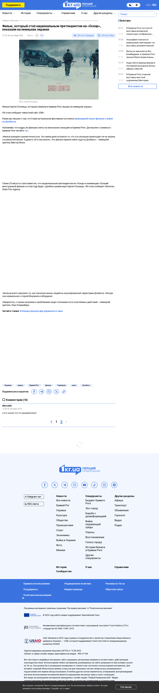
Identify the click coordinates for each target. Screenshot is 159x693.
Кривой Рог (34, 385)
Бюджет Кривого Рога (95, 502)
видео (20, 385)
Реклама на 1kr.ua (115, 583)
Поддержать (13, 4)
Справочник (68, 13)
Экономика (62, 535)
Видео (118, 520)
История (26, 13)
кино (74, 385)
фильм (48, 385)
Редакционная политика (77, 583)
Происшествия (64, 525)
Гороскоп (120, 515)
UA (148, 5)
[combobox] (135, 14)
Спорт (59, 530)
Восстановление (94, 537)
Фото (59, 545)
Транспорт (121, 505)
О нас (84, 13)
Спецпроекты (44, 13)
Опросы (90, 532)
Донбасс (86, 385)
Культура (61, 515)
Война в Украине (66, 540)
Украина (7, 385)
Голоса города (93, 542)
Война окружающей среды (93, 524)
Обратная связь (114, 589)
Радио (118, 525)
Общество (62, 520)
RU (154, 5)
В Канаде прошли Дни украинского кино (41, 311)
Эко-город (91, 508)
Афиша (119, 500)
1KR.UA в (85, 35)
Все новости (135, 86)
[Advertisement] (59, 164)
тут (26, 130)
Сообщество (64, 571)
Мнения (60, 550)
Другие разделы (103, 13)
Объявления (122, 510)
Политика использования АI (36, 596)
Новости (7, 13)
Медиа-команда (73, 589)
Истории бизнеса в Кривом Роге (95, 549)
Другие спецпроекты (93, 557)
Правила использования (36, 583)
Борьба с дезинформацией (95, 515)
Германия (61, 385)
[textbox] (135, 14)
